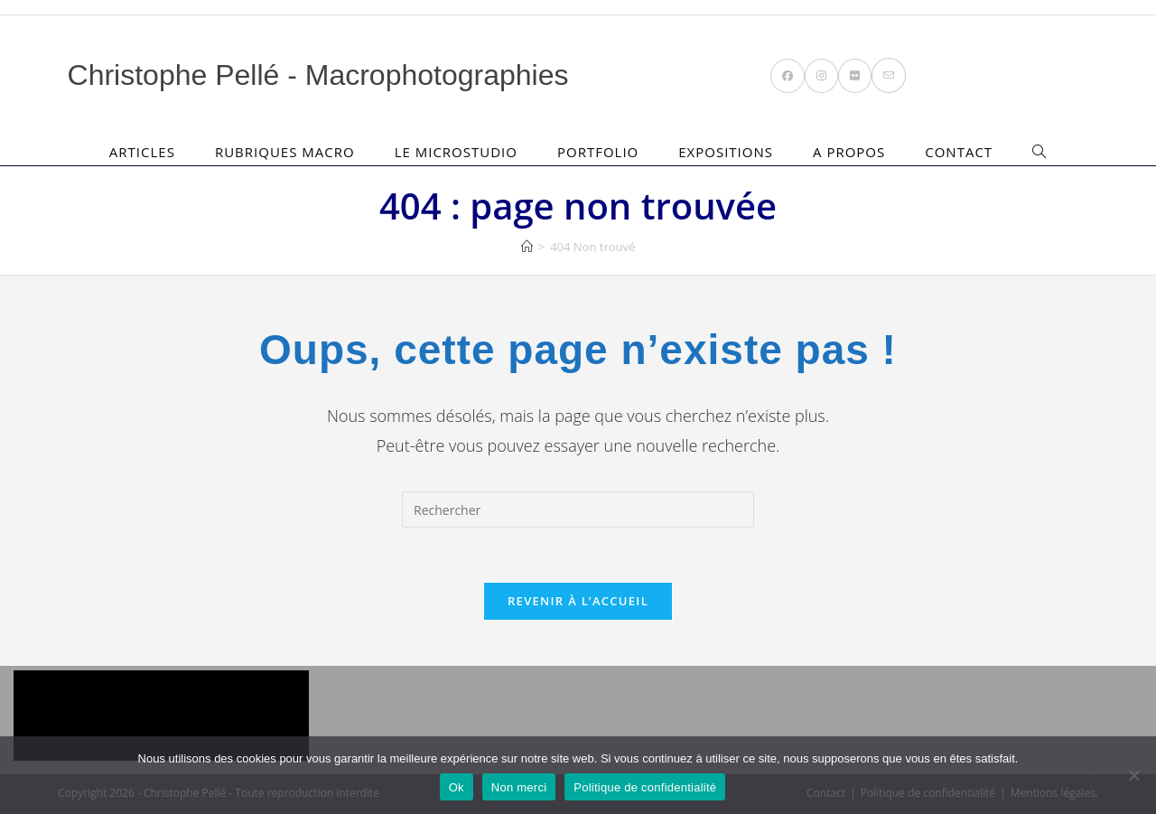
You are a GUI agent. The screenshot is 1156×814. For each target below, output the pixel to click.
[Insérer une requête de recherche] (578, 509)
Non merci (519, 787)
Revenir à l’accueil (578, 601)
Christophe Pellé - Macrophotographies (318, 75)
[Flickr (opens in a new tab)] (855, 76)
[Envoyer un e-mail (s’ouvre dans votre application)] (889, 75)
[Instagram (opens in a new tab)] (821, 76)
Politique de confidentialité (644, 787)
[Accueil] (527, 247)
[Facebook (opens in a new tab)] (787, 76)
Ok (456, 787)
